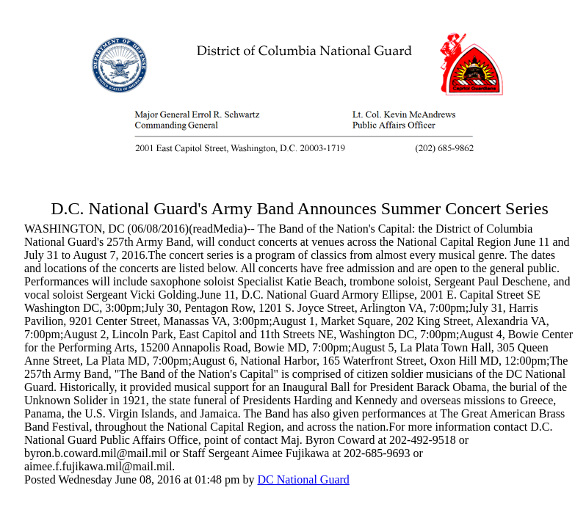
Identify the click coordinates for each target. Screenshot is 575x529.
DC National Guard (304, 479)
